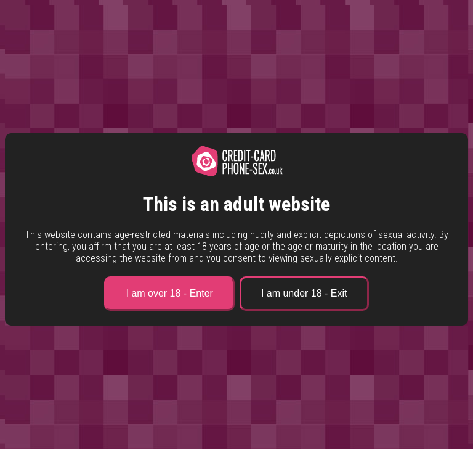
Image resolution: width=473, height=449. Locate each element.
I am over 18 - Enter (169, 293)
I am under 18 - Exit (304, 293)
